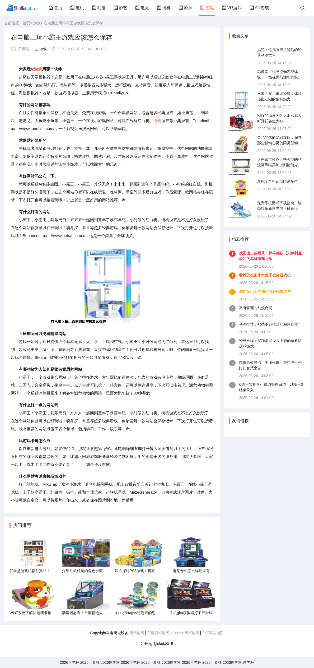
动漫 (99, 8)
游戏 (207, 8)
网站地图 (136, 633)
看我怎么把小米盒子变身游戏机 (265, 275)
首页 (55, 8)
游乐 (185, 8)
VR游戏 (231, 8)
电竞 (142, 8)
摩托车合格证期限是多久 (277, 181)
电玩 (77, 8)
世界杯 (248, 662)
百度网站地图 (158, 633)
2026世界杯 (69, 662)
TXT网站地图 (213, 633)
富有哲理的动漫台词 (255, 308)
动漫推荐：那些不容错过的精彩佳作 (268, 324)
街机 (164, 8)
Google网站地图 (185, 633)
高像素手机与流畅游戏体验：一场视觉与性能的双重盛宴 (279, 77)
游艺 (120, 8)
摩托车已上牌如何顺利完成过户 (265, 291)
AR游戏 (259, 8)
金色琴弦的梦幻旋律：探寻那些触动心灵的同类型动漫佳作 (279, 143)
